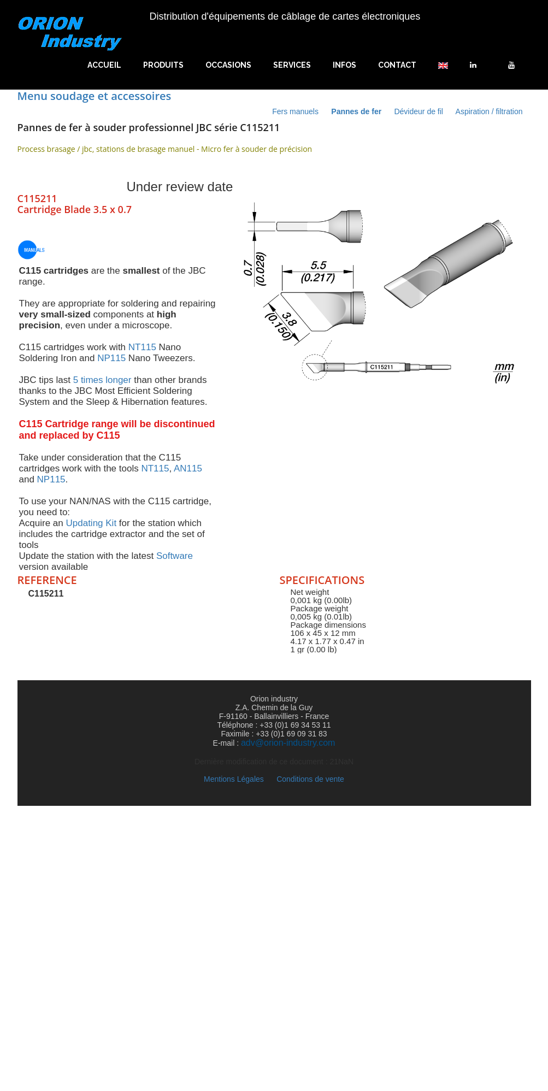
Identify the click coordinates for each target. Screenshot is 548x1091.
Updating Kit (91, 523)
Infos (344, 65)
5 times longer (102, 380)
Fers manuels (296, 111)
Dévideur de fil (419, 111)
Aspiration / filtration (489, 111)
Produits (163, 65)
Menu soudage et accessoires (94, 96)
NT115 (142, 347)
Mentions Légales (235, 779)
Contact (397, 65)
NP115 (111, 358)
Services (292, 65)
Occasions (228, 65)
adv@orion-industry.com (288, 742)
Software (174, 556)
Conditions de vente (310, 779)
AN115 (188, 468)
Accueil (104, 65)
